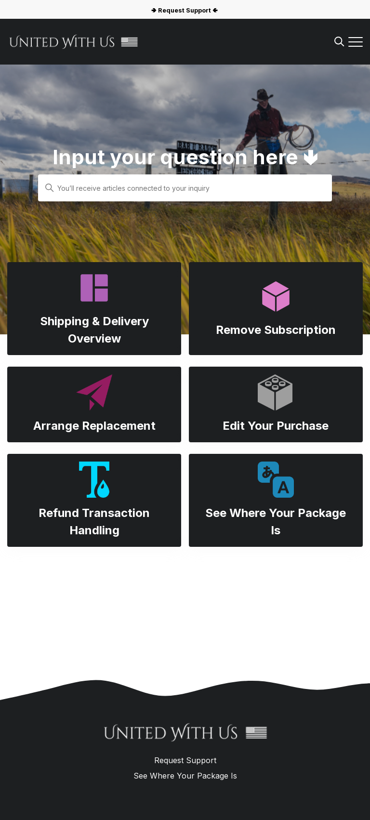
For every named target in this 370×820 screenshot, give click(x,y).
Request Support (185, 760)
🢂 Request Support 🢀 (184, 10)
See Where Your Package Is (185, 775)
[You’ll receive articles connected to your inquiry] (185, 187)
